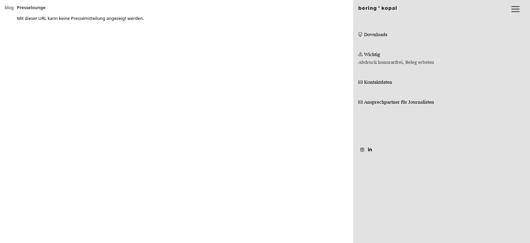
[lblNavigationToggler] (515, 9)
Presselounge (31, 7)
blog (9, 7)
